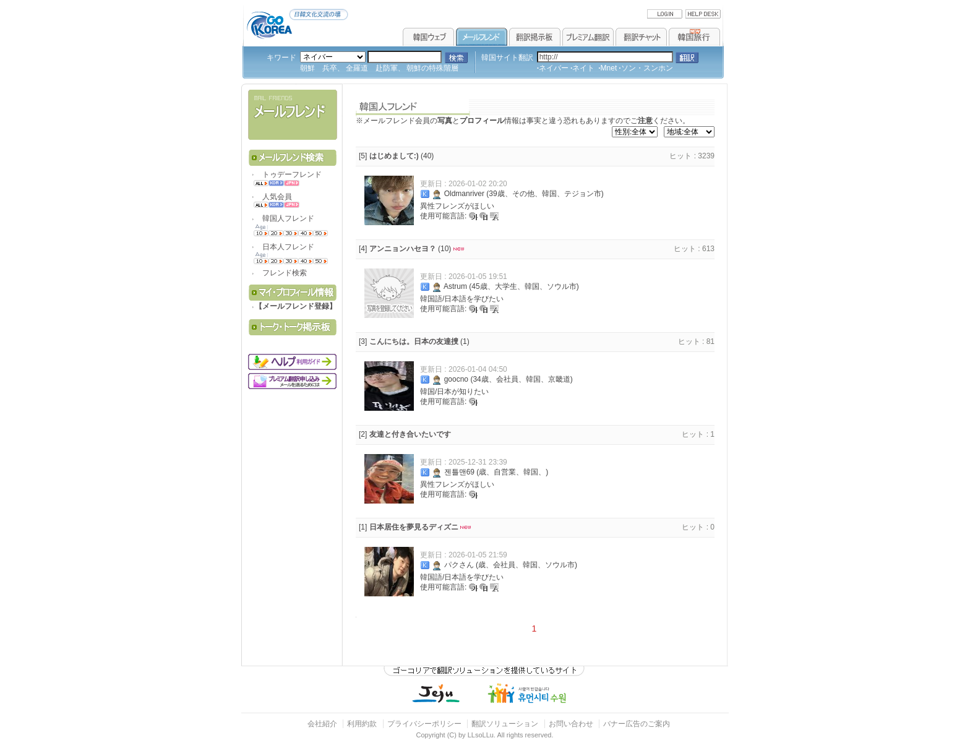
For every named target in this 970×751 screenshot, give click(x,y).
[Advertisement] (294, 466)
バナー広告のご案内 (636, 723)
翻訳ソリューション (504, 723)
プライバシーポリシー (424, 723)
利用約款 (362, 723)
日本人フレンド (284, 246)
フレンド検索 (281, 272)
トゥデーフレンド (288, 174)
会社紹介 (322, 723)
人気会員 (273, 196)
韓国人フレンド (284, 218)
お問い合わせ (572, 723)
